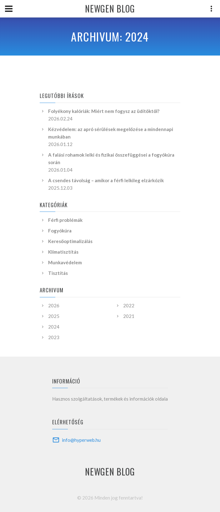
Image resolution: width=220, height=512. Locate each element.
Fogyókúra (60, 230)
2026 (53, 305)
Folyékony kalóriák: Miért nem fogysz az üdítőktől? (103, 111)
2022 (128, 305)
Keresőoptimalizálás (70, 241)
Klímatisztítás (63, 252)
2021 (128, 316)
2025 (53, 316)
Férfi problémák (65, 220)
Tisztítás (58, 273)
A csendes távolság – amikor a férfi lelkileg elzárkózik (106, 180)
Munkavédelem (65, 262)
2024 (53, 326)
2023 (53, 337)
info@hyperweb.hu (81, 440)
